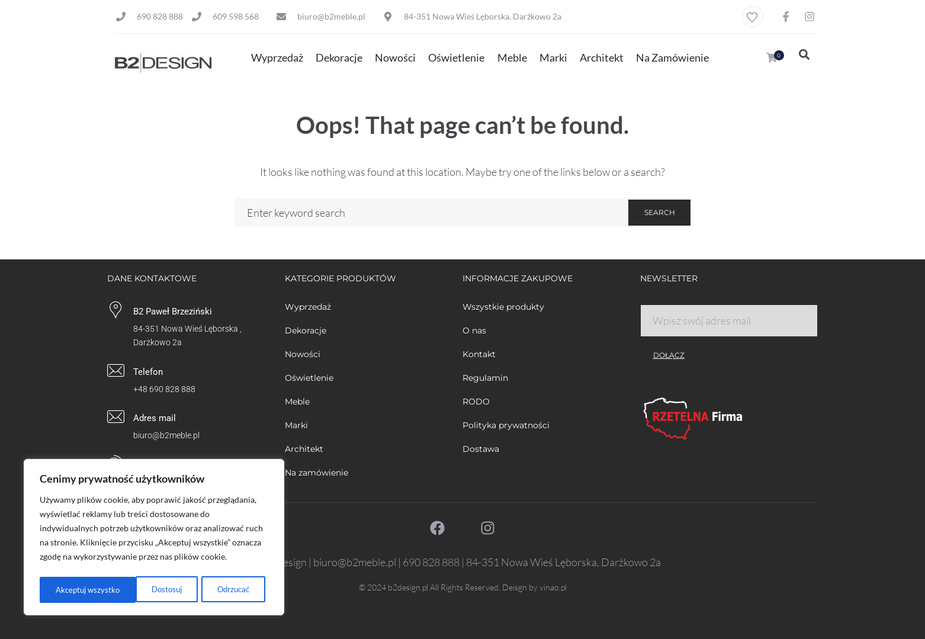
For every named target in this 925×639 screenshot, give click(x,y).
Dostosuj (69, 590)
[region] (154, 539)
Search (659, 212)
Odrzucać (136, 590)
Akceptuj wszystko (221, 590)
